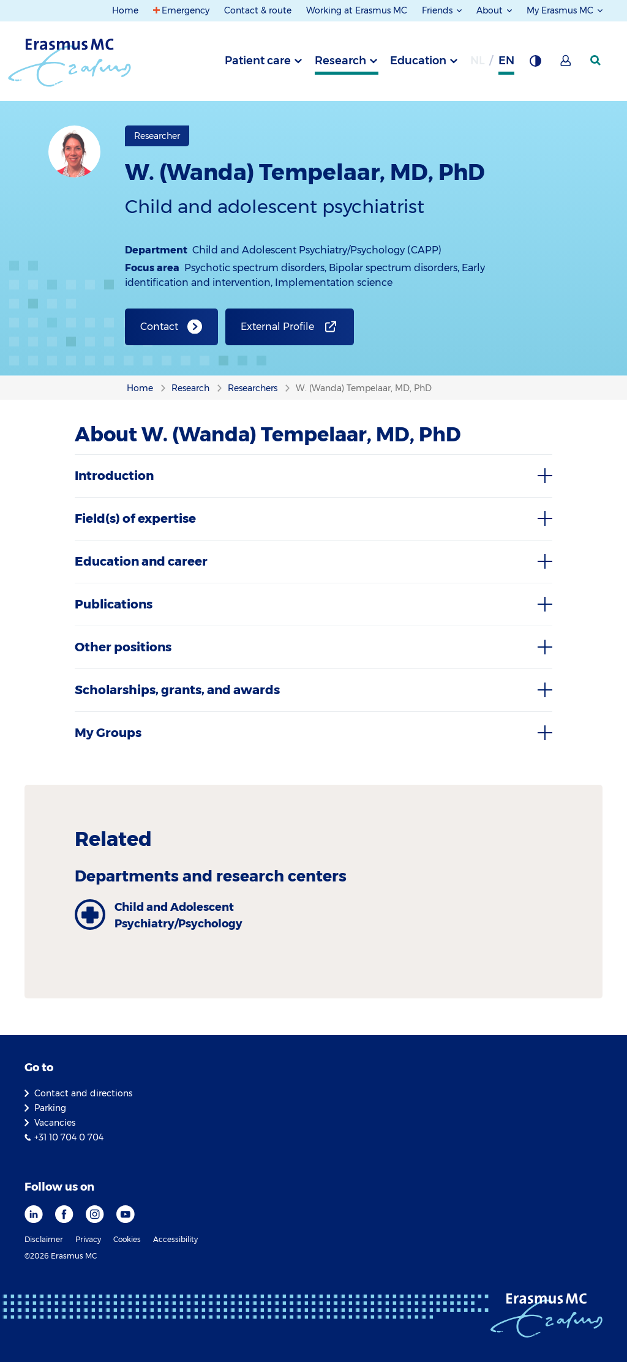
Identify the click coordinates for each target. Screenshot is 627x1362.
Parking (50, 1107)
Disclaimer (43, 1239)
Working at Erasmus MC (356, 10)
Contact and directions (83, 1093)
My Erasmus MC (561, 10)
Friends (438, 10)
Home (125, 10)
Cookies (127, 1239)
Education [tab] (418, 60)
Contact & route (257, 10)
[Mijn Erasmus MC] (566, 64)
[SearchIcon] (596, 60)
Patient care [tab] (258, 60)
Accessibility (175, 1239)
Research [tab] (340, 60)
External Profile (277, 326)
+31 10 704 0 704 (68, 1137)
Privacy (88, 1239)
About (490, 10)
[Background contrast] (535, 64)
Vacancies (54, 1122)
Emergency (185, 10)
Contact (159, 326)
